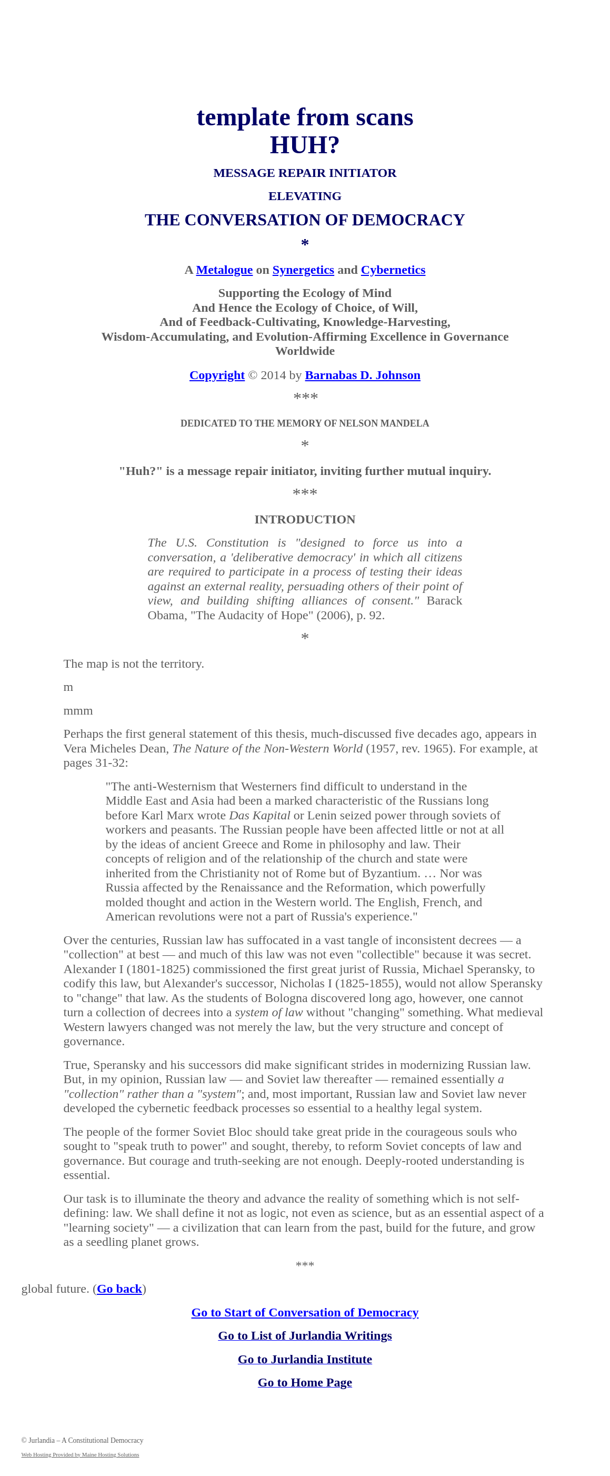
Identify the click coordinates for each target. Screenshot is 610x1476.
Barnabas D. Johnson (363, 375)
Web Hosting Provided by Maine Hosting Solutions (80, 1454)
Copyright (217, 375)
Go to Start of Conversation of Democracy (305, 1312)
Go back (119, 1288)
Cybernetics (393, 269)
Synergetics (303, 269)
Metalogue (224, 269)
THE (163, 219)
